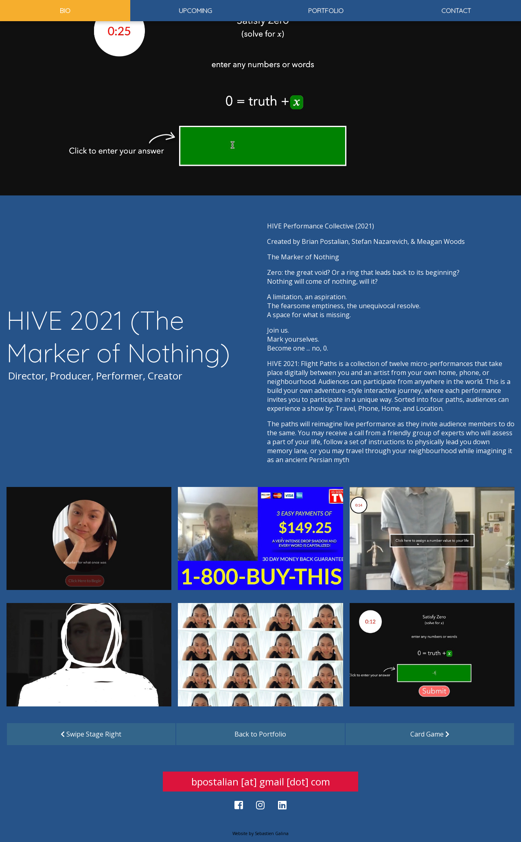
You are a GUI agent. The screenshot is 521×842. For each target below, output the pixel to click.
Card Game (429, 734)
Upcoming (195, 11)
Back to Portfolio (260, 734)
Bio (65, 11)
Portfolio (326, 11)
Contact (456, 11)
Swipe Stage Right (91, 734)
